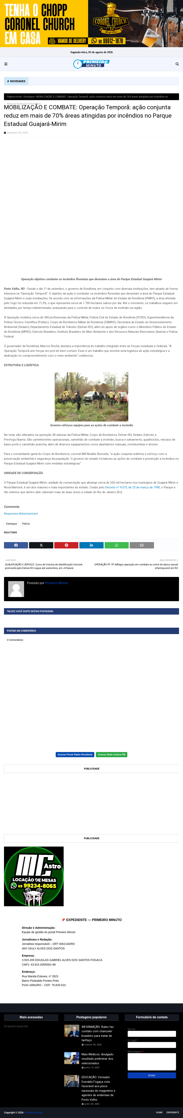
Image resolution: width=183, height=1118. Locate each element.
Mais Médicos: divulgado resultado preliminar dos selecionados (97, 1059)
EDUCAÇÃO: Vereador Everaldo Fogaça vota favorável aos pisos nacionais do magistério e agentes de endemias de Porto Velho (98, 1088)
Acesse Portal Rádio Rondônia (75, 754)
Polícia (26, 523)
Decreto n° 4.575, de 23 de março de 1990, (133, 487)
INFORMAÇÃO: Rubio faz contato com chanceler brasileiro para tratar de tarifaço (98, 1033)
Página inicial (14, 96)
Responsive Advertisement (21, 513)
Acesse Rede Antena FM (112, 754)
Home (159, 1112)
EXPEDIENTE (172, 1112)
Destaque (29, 96)
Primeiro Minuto (56, 583)
